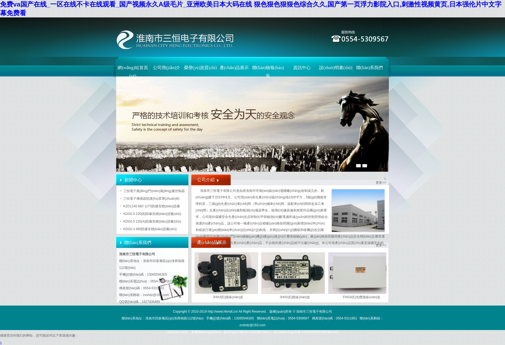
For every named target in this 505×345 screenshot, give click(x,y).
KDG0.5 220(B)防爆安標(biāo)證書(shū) (152, 214)
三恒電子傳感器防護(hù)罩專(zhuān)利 (151, 199)
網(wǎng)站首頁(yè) (133, 70)
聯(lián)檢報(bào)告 (268, 70)
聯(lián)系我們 (369, 67)
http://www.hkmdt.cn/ (223, 311)
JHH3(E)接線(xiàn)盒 (228, 297)
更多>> (381, 182)
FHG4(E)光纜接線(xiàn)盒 (361, 297)
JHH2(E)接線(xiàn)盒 (294, 297)
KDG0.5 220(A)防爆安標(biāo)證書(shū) (152, 221)
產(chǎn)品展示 (234, 67)
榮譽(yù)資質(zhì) (200, 67)
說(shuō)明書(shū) (335, 67)
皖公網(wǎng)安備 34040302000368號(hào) (306, 332)
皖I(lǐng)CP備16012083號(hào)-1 (247, 332)
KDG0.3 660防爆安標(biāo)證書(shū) (150, 229)
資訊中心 (302, 67)
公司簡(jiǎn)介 (167, 67)
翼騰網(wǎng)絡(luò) (206, 332)
